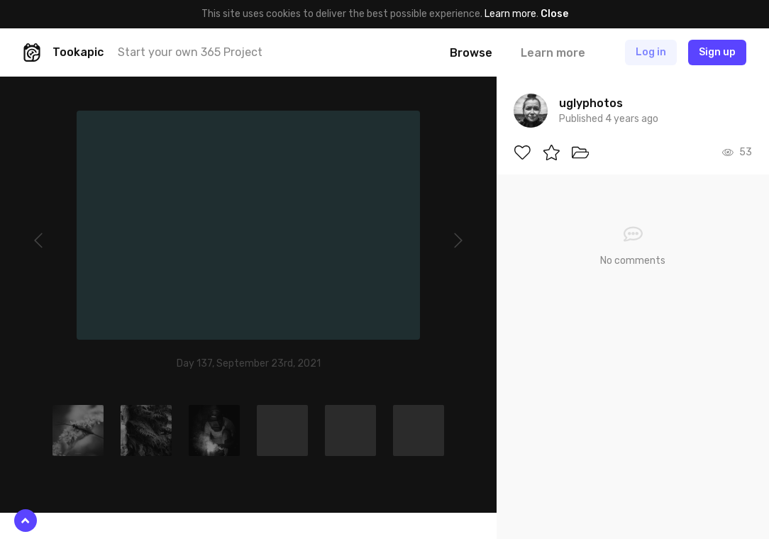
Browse (471, 53)
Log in (651, 52)
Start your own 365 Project (190, 52)
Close (554, 14)
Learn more (510, 14)
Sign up (717, 52)
